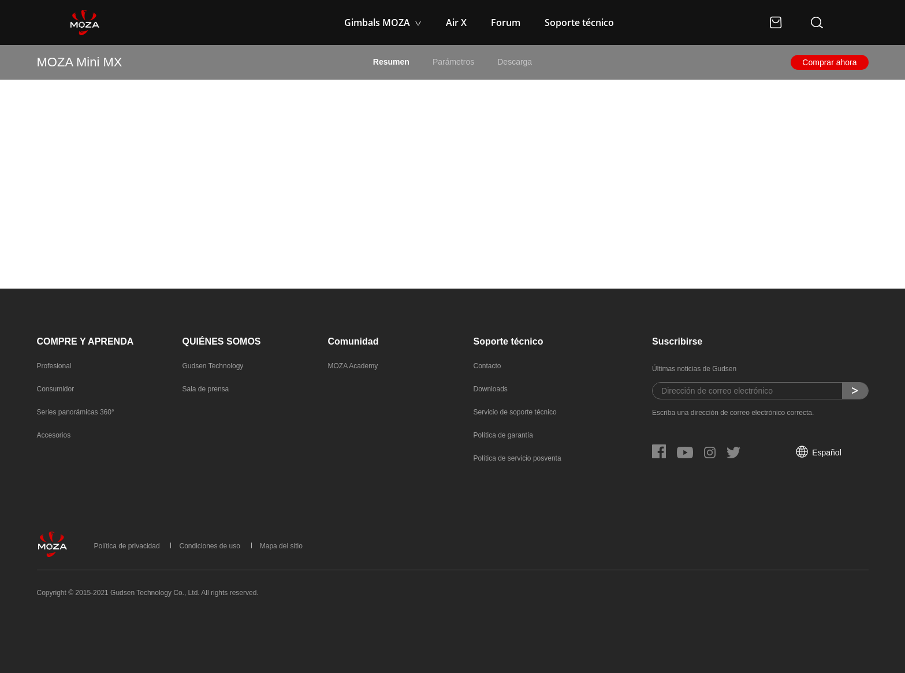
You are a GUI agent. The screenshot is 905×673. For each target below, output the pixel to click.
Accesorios (54, 435)
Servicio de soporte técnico (515, 412)
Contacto (487, 366)
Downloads (491, 389)
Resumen (391, 61)
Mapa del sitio (281, 546)
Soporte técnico (579, 22)
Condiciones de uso (209, 546)
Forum (505, 22)
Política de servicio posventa (517, 458)
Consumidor (56, 389)
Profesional (54, 366)
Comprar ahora (829, 62)
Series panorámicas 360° (75, 412)
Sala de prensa (206, 389)
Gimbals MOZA (378, 22)
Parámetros (453, 61)
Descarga (514, 61)
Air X (456, 22)
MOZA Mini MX (79, 62)
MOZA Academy (353, 366)
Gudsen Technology (213, 366)
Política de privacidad (127, 546)
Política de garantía (503, 435)
